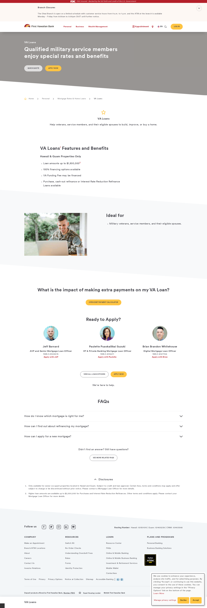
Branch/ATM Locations (34, 548)
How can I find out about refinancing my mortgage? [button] (56, 426)
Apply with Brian (160, 357)
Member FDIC (69, 593)
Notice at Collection (74, 579)
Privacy (42, 579)
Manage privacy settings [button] (165, 600)
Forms (68, 563)
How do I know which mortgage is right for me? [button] (54, 416)
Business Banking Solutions (159, 548)
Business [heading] (80, 27)
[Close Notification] (199, 8)
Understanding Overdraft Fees (79, 553)
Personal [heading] (67, 27)
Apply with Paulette (107, 357)
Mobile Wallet (112, 568)
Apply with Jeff (51, 357)
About (27, 553)
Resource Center (114, 543)
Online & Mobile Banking (117, 553)
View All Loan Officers (94, 374)
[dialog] (178, 589)
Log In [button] (177, 26)
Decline (183, 600)
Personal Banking (155, 543)
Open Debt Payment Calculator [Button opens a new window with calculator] (103, 302)
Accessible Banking (105, 579)
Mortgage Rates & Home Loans (72, 99)
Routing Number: (122, 528)
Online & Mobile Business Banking (121, 558)
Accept (196, 600)
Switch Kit (69, 543)
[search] (165, 26)
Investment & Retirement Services (121, 563)
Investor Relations (32, 568)
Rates (67, 558)
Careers (27, 558)
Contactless (111, 573)
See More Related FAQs (103, 458)
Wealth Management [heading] (98, 27)
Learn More (158, 594)
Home (31, 99)
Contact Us (29, 563)
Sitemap (89, 579)
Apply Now (53, 68)
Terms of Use (30, 579)
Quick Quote (33, 68)
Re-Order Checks (73, 548)
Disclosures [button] (105, 479)
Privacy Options (55, 579)
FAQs (108, 548)
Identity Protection (73, 568)
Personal (46, 99)
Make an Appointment (34, 543)
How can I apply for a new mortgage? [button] (47, 436)
